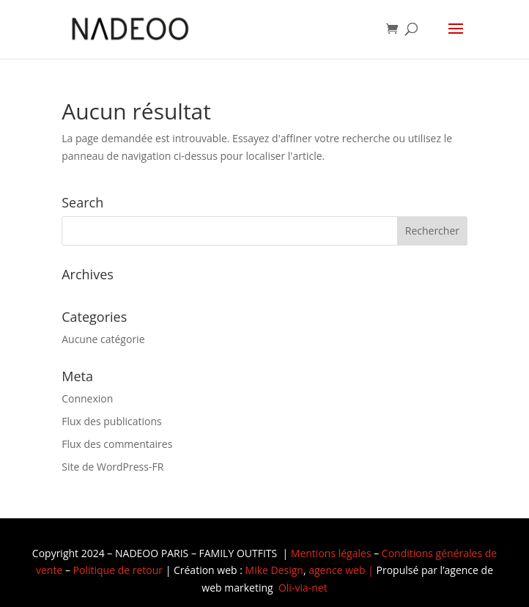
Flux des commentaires (117, 444)
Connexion (87, 398)
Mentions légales (331, 553)
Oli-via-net (303, 588)
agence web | (342, 570)
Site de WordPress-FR (112, 467)
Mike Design (274, 570)
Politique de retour (118, 570)
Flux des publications (112, 421)
